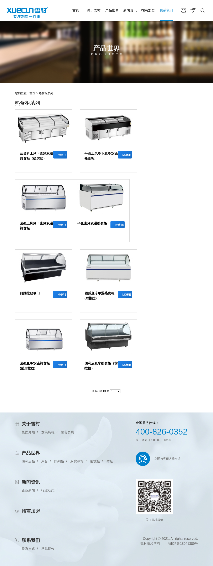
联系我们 (166, 10)
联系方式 (28, 548)
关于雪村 (93, 10)
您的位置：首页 (25, 93)
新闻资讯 (130, 10)
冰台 (44, 461)
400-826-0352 (161, 431)
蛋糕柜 (95, 461)
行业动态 (47, 490)
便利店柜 (28, 461)
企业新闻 (28, 490)
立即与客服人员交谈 (167, 458)
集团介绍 (28, 432)
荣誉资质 (67, 432)
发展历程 (47, 432)
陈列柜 (59, 461)
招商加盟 (148, 10)
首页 (75, 10)
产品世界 (112, 10)
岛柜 (109, 461)
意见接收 (47, 548)
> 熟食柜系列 (44, 93)
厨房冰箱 (77, 461)
